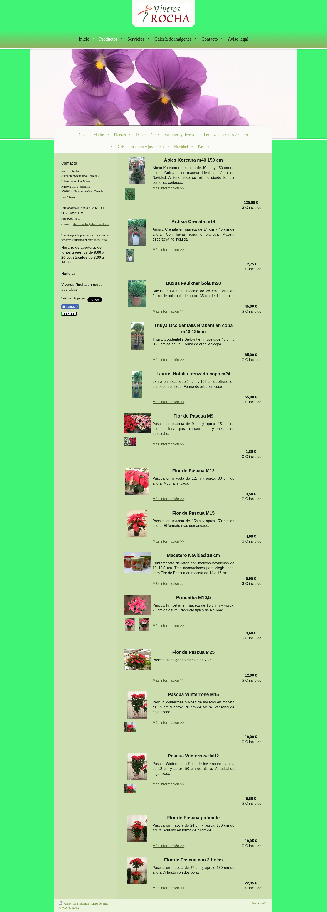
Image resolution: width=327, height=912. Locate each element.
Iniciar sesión (260, 903)
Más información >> (169, 188)
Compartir (70, 306)
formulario (100, 239)
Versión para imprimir (74, 903)
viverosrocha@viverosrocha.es (91, 224)
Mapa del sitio (99, 903)
